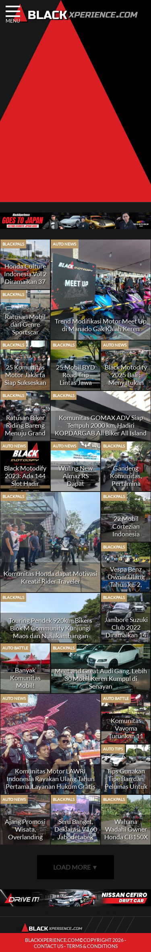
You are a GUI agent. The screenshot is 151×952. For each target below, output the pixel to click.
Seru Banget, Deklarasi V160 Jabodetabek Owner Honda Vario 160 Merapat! (75, 841)
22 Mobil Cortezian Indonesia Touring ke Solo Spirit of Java (126, 534)
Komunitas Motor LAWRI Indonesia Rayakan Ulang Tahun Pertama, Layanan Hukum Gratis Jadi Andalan (50, 782)
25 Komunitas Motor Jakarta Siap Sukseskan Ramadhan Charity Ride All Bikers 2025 (25, 386)
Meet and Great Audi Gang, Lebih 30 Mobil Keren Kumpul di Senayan (101, 678)
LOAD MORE (75, 867)
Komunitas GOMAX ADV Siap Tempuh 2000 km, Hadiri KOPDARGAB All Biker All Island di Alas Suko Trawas (101, 429)
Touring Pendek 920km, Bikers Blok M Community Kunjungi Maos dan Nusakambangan (50, 627)
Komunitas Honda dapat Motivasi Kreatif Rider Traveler (50, 577)
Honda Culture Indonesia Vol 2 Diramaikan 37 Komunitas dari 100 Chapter (25, 281)
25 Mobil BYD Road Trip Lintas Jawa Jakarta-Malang (75, 378)
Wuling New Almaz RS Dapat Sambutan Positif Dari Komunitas (75, 487)
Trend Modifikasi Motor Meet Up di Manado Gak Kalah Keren (101, 324)
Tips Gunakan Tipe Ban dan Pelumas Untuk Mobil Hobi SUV (126, 786)
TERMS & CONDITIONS (92, 946)
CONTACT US (48, 946)
